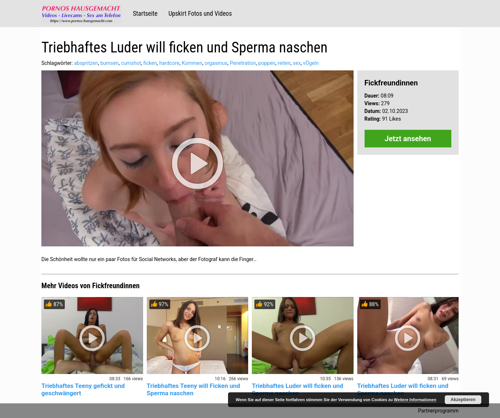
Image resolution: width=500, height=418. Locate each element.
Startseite (145, 13)
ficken (150, 63)
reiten (284, 63)
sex (297, 63)
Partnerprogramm (438, 411)
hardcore (169, 63)
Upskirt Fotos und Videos (200, 13)
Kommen (192, 63)
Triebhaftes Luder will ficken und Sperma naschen (297, 389)
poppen (267, 63)
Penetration (243, 63)
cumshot (131, 63)
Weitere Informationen (415, 399)
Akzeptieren (463, 399)
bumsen (109, 63)
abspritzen (86, 63)
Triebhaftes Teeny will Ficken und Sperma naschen (193, 389)
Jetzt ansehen (408, 138)
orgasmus (216, 63)
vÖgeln (311, 63)
